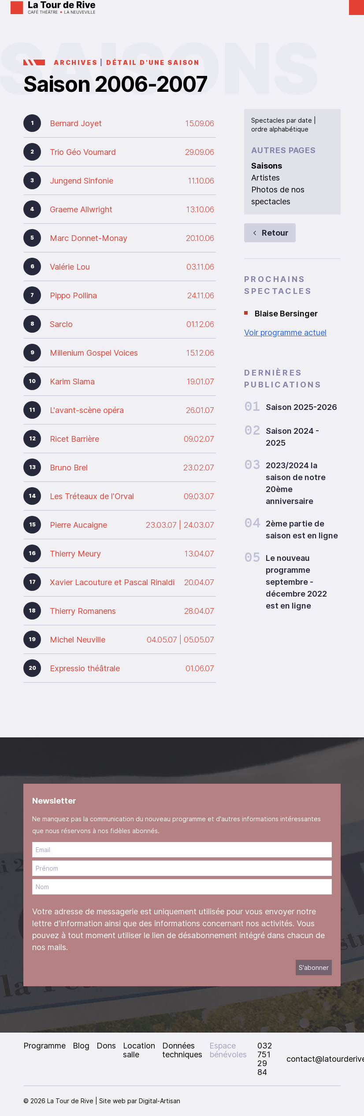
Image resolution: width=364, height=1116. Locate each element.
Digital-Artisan (159, 1101)
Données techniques (182, 1050)
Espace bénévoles (228, 1050)
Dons (106, 1045)
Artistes (265, 177)
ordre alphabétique (279, 129)
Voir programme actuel (285, 332)
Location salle (139, 1050)
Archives (75, 62)
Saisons (266, 165)
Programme (44, 1045)
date (305, 120)
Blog (81, 1045)
